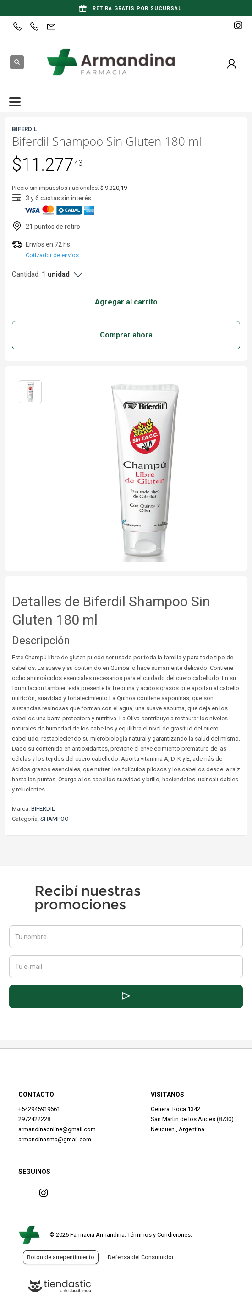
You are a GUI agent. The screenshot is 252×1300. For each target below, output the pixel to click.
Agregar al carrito (126, 302)
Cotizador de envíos (52, 255)
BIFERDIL (43, 808)
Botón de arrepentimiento (60, 1257)
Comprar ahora (126, 335)
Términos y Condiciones (159, 1234)
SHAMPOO (54, 818)
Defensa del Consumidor (141, 1257)
